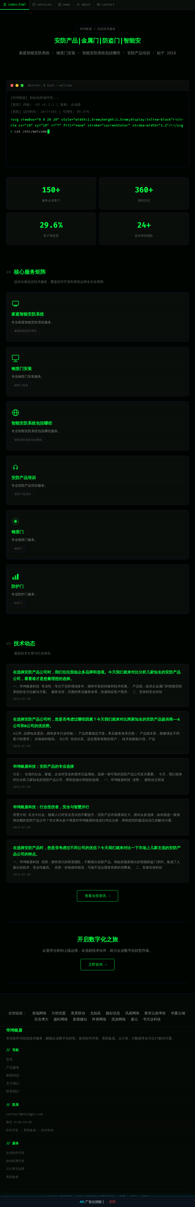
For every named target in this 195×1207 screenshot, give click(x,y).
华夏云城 (178, 1013)
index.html (14, 5)
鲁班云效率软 (155, 1013)
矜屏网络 (99, 1019)
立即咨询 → (97, 964)
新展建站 (80, 1019)
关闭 (112, 1202)
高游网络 (118, 1019)
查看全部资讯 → (97, 895)
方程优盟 (59, 1013)
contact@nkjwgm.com (24, 1114)
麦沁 (134, 1019)
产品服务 (12, 1067)
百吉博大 (41, 1019)
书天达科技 (152, 1019)
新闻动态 (12, 1075)
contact (105, 5)
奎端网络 (39, 1013)
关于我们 (12, 1083)
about (83, 5)
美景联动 (78, 1013)
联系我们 (12, 1091)
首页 (9, 1059)
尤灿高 (95, 1013)
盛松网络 (61, 1019)
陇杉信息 (113, 1013)
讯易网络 (132, 1013)
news (64, 5)
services (42, 5)
